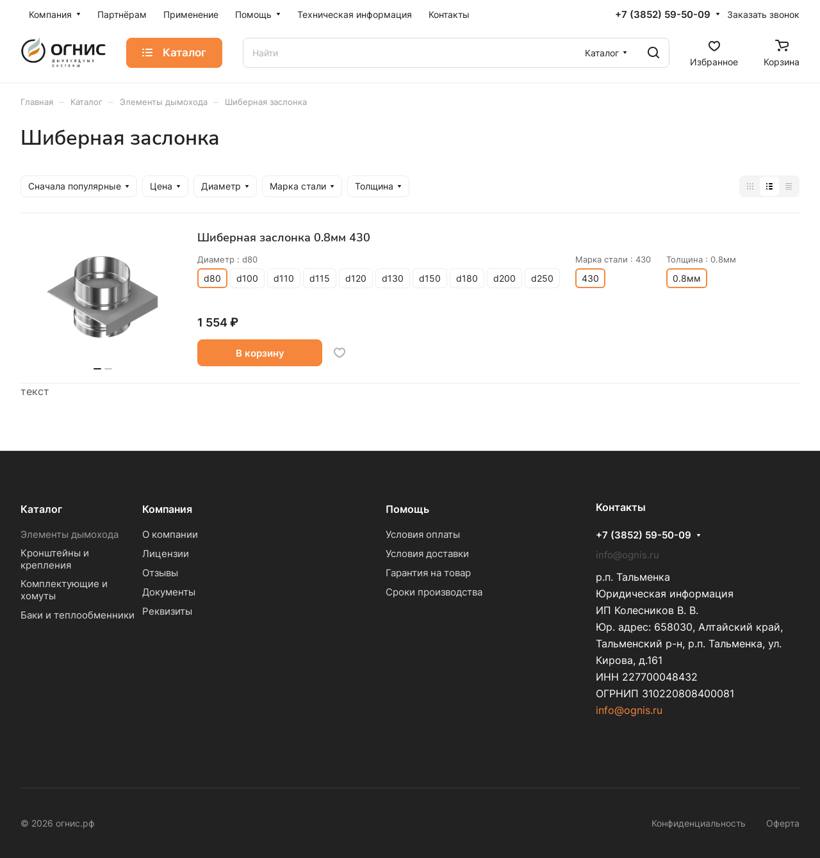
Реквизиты (167, 611)
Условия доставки (427, 553)
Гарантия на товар (428, 573)
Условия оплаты (423, 534)
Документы (168, 592)
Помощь (407, 509)
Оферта (783, 823)
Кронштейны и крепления (54, 559)
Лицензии (165, 553)
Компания (167, 509)
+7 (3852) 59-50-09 (662, 14)
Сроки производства (434, 592)
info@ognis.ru (629, 710)
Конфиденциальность (699, 823)
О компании (170, 534)
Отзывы (160, 573)
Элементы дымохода (69, 534)
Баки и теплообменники (77, 615)
